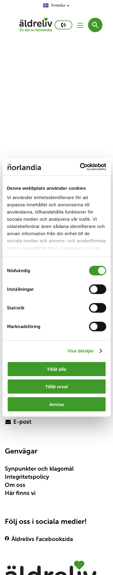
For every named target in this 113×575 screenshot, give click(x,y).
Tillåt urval (56, 386)
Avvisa (56, 404)
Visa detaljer (80, 350)
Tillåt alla (56, 368)
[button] (56, 5)
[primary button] (63, 24)
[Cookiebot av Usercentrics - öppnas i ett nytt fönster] (80, 167)
